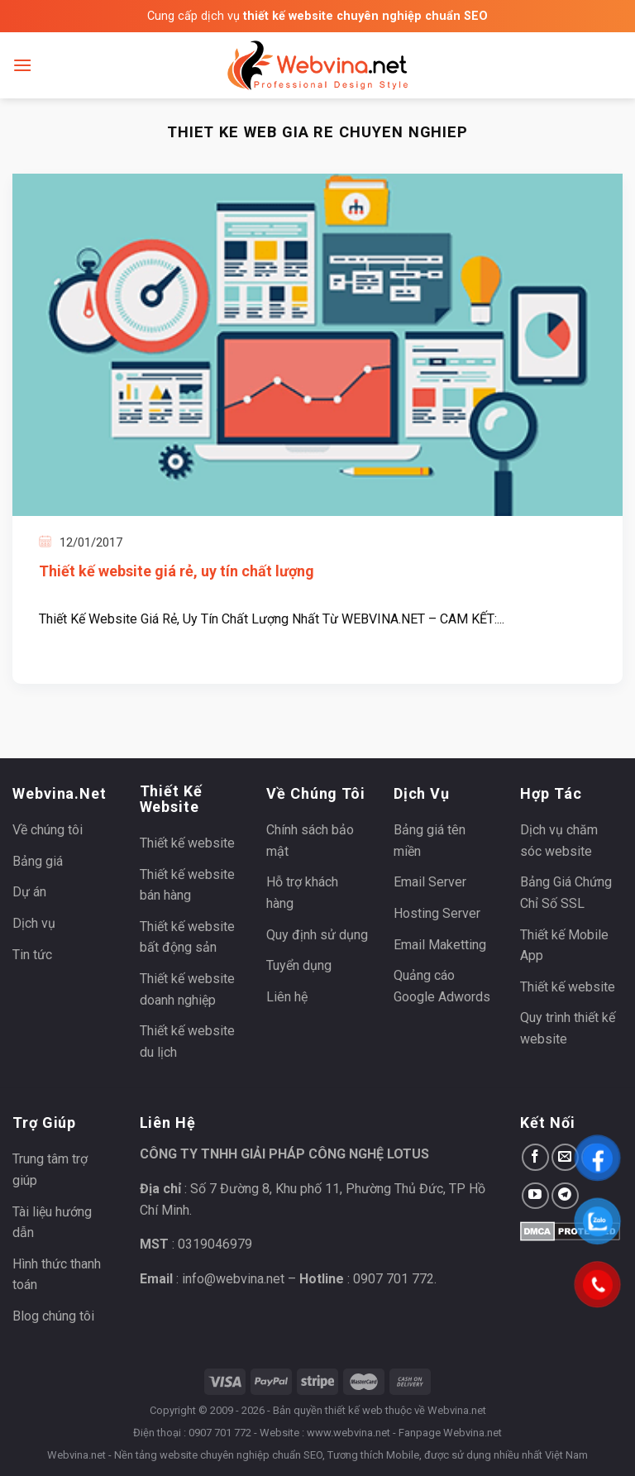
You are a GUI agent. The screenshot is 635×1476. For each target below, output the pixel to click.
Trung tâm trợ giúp (50, 1169)
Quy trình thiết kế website (567, 1028)
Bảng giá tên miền (430, 840)
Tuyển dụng (299, 965)
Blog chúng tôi (53, 1316)
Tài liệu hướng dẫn (52, 1222)
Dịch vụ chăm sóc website (559, 840)
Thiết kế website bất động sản (187, 937)
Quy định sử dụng (317, 935)
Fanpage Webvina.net (450, 1432)
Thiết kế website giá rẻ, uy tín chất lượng (176, 571)
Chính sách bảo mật (310, 840)
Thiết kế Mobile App (564, 945)
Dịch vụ (33, 923)
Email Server (430, 882)
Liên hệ (287, 997)
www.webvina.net (348, 1432)
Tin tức (32, 955)
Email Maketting (440, 945)
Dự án (29, 892)
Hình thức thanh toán (56, 1274)
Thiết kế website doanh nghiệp (187, 989)
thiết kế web (354, 1410)
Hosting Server (437, 913)
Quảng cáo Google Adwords (442, 986)
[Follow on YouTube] (535, 1196)
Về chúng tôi (47, 830)
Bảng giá (37, 861)
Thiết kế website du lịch (187, 1041)
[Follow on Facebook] (535, 1157)
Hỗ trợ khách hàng (302, 892)
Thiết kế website (187, 843)
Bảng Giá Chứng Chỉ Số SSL (566, 892)
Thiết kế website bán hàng (187, 885)
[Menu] (22, 65)
